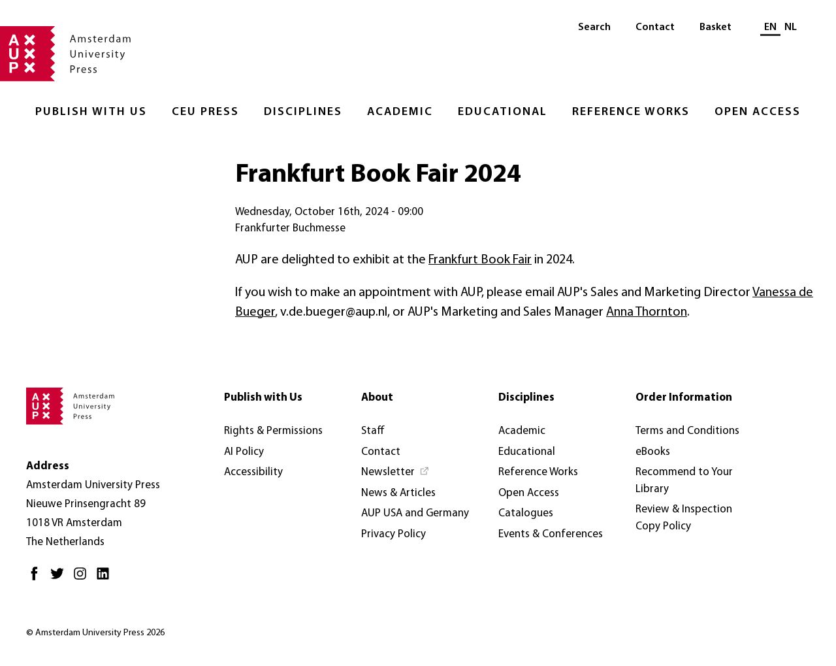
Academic (400, 112)
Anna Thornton (646, 312)
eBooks (652, 452)
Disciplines (303, 112)
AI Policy (244, 452)
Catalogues (525, 513)
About (377, 397)
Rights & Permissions (273, 431)
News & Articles (398, 493)
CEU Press (205, 112)
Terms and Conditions (687, 431)
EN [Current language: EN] (770, 27)
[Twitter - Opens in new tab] (60, 578)
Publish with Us (91, 112)
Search (594, 27)
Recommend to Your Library (684, 481)
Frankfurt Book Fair (480, 260)
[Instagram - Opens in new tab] (83, 578)
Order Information (683, 397)
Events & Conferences (550, 534)
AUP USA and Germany (415, 513)
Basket (715, 27)
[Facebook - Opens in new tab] (37, 578)
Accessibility (253, 472)
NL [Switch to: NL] (790, 27)
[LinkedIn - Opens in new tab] (106, 578)
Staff (373, 431)
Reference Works (631, 112)
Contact (655, 27)
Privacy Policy (393, 534)
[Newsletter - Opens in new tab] (395, 472)
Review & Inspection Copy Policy (683, 518)
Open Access (758, 112)
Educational (502, 112)
